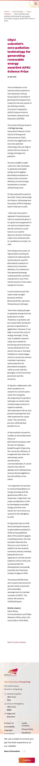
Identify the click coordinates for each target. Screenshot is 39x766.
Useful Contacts (25, 724)
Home (6, 12)
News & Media (18, 12)
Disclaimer (26, 733)
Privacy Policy (27, 729)
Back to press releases (16, 642)
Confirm (27, 760)
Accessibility (9, 727)
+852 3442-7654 (11, 698)
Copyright (8, 730)
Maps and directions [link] (11, 715)
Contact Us (9, 723)
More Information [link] (12, 751)
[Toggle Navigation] (35, 3)
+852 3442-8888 (11, 708)
